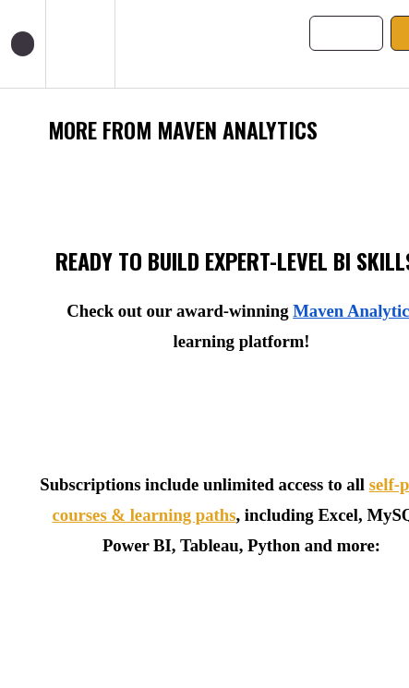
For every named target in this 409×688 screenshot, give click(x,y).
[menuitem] (79, 44)
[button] (22, 44)
